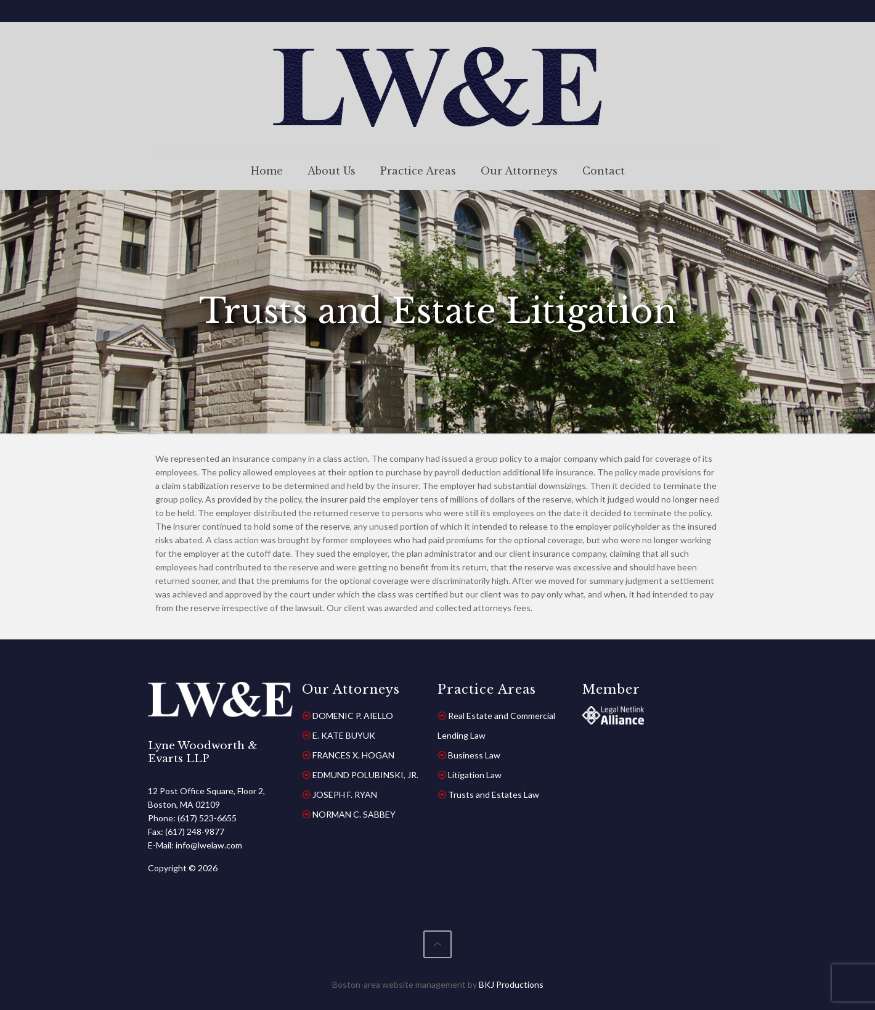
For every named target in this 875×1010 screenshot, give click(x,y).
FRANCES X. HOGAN (353, 755)
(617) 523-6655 (207, 818)
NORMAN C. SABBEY (354, 814)
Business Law (474, 755)
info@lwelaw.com (209, 845)
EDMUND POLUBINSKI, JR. (365, 775)
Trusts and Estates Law (493, 794)
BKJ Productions (511, 984)
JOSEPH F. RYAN (344, 794)
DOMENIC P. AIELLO (352, 715)
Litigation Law (475, 775)
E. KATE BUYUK (343, 735)
